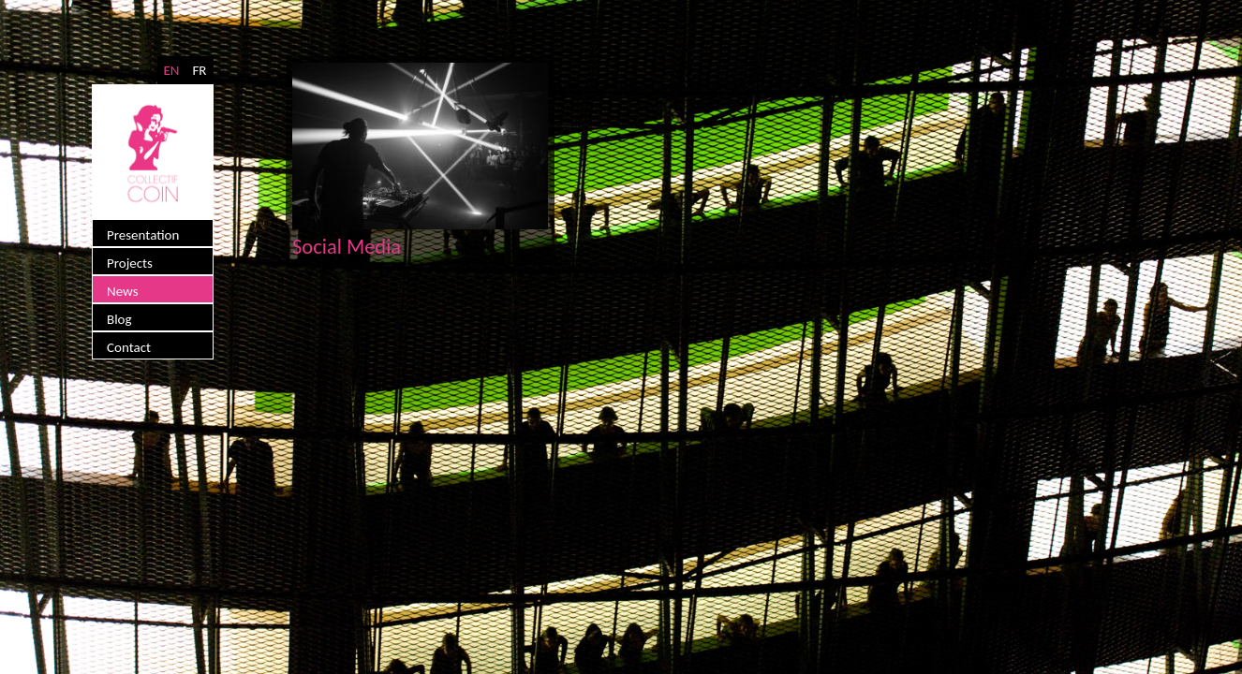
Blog (119, 319)
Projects (130, 263)
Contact (129, 347)
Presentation (143, 235)
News (123, 291)
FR (199, 70)
